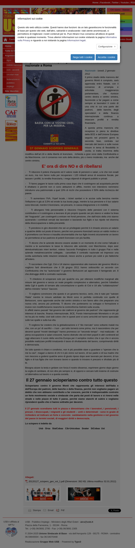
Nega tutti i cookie (82, 57)
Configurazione (105, 46)
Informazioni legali (76, 40)
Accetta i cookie (106, 57)
